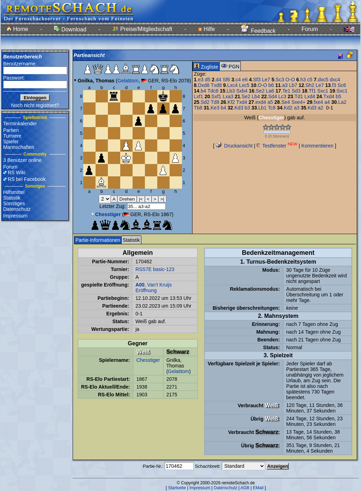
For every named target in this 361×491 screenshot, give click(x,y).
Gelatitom (128, 80)
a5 (270, 102)
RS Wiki (16, 172)
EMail (258, 487)
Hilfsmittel (14, 192)
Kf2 (231, 102)
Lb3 (231, 91)
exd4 (260, 102)
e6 (245, 79)
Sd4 (272, 96)
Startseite (177, 487)
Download (70, 29)
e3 (200, 79)
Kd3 (238, 108)
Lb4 (256, 96)
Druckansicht (234, 146)
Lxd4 (310, 96)
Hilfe (206, 29)
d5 (207, 79)
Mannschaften (18, 147)
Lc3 (283, 96)
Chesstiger (148, 360)
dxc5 (323, 79)
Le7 (266, 79)
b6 (271, 85)
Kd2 (288, 108)
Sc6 (341, 85)
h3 (303, 79)
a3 (285, 85)
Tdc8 (212, 91)
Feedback (258, 31)
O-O (290, 79)
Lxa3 (228, 96)
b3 (247, 108)
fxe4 (318, 102)
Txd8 (216, 85)
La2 (342, 102)
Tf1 (312, 91)
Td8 (215, 102)
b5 (338, 96)
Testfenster (277, 146)
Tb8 (198, 108)
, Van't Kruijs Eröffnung (153, 287)
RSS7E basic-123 (155, 269)
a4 (327, 102)
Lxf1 (198, 96)
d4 (218, 79)
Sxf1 (216, 96)
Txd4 (328, 96)
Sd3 (296, 91)
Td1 (299, 96)
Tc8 (272, 108)
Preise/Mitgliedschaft (142, 29)
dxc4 (335, 79)
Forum (309, 29)
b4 (203, 91)
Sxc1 (322, 91)
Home (17, 29)
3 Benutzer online (22, 160)
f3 (334, 85)
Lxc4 (232, 85)
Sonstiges (14, 203)
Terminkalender (20, 123)
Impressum (15, 216)
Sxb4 (241, 91)
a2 (320, 108)
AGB (244, 487)
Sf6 (226, 79)
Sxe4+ (298, 102)
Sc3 (280, 79)
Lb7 (293, 85)
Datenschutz (17, 209)
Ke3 (214, 108)
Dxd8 (203, 85)
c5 (309, 79)
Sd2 (205, 102)
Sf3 (257, 79)
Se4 (285, 102)
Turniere (12, 136)
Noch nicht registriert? (35, 105)
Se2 (260, 91)
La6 (270, 91)
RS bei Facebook (26, 179)
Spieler (11, 141)
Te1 (286, 91)
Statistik (11, 198)
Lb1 (262, 108)
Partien (11, 130)
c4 (238, 79)
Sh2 (309, 85)
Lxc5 (244, 85)
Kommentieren (317, 146)
